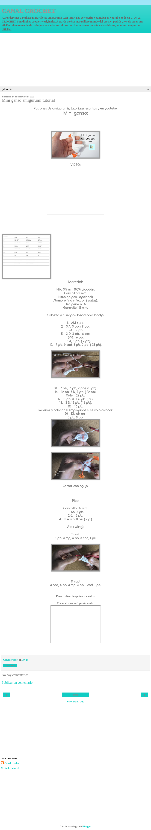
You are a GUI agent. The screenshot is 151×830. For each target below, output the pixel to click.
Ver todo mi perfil (10, 768)
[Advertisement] (75, 60)
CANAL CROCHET (28, 10)
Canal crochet (12, 763)
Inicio (75, 695)
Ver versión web (75, 701)
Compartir (10, 665)
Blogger (86, 826)
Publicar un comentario (17, 682)
